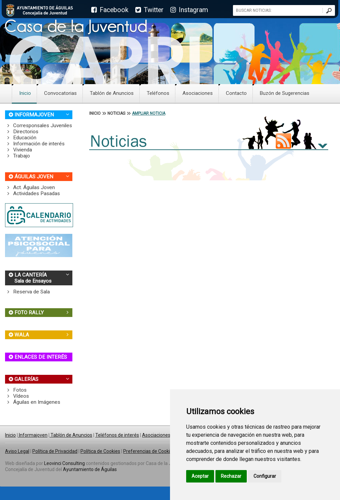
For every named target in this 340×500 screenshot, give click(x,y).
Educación (20, 138)
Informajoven (32, 435)
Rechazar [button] (231, 476)
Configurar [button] (264, 476)
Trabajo (17, 156)
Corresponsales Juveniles (38, 125)
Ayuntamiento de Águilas (90, 469)
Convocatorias (60, 93)
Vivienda (18, 150)
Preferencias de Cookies (149, 451)
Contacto (236, 93)
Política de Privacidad (54, 451)
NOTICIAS (116, 113)
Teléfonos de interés (117, 435)
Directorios (21, 132)
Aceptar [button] (200, 476)
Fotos (16, 390)
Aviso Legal (17, 451)
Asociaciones (197, 93)
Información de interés (35, 144)
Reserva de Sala (27, 292)
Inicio (25, 93)
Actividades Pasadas (32, 193)
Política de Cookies (100, 451)
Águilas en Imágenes (32, 402)
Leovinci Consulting (64, 463)
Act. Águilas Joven (30, 187)
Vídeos (17, 396)
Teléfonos (158, 93)
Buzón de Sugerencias (284, 93)
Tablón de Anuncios (112, 93)
